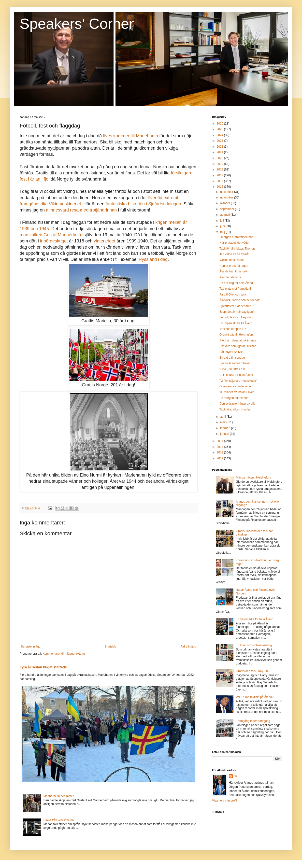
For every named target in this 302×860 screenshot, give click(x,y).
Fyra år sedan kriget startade (43, 667)
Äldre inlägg (188, 646)
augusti (225, 214)
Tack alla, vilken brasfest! (235, 409)
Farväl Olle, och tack (232, 294)
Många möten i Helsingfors (253, 477)
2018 (220, 169)
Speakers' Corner (77, 23)
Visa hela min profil (224, 800)
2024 (220, 135)
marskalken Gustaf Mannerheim (51, 234)
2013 (220, 447)
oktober (225, 203)
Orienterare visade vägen (236, 386)
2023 (220, 140)
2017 (220, 175)
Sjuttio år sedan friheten (235, 363)
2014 (220, 441)
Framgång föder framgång (253, 721)
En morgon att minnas (233, 398)
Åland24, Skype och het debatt (239, 300)
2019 (220, 164)
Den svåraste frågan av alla (237, 403)
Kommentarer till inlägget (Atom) (64, 653)
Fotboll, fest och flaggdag (235, 317)
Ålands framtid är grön (233, 271)
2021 (220, 152)
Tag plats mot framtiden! (235, 288)
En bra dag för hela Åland (236, 283)
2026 (220, 123)
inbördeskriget (54, 241)
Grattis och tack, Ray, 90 (252, 671)
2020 (220, 158)
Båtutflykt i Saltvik (231, 352)
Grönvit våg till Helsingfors (236, 334)
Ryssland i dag (153, 259)
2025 (220, 129)
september (227, 209)
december (227, 192)
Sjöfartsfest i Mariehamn (235, 306)
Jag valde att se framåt (234, 254)
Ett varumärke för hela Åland (254, 619)
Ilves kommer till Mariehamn (130, 135)
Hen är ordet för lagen (233, 266)
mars (224, 422)
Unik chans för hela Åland (236, 375)
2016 (220, 181)
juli (222, 220)
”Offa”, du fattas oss (232, 369)
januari (225, 434)
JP (235, 776)
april (223, 416)
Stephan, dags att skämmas (237, 340)
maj (223, 232)
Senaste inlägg (30, 646)
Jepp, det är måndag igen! (236, 311)
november (227, 197)
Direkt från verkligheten (58, 820)
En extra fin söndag (232, 357)
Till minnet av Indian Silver (236, 392)
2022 (220, 146)
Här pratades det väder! (234, 242)
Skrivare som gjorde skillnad (237, 346)
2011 (220, 458)
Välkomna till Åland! (232, 260)
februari (225, 428)
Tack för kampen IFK (232, 329)
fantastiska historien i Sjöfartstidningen (143, 203)
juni (223, 226)
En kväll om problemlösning (254, 645)
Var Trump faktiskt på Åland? (254, 697)
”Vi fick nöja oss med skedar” (238, 380)
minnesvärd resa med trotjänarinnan (81, 210)
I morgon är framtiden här (236, 237)
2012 (220, 452)
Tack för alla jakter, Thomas (237, 248)
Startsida (110, 646)
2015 (220, 186)
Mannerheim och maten (58, 796)
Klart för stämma (230, 277)
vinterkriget (104, 241)
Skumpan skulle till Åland (235, 323)
